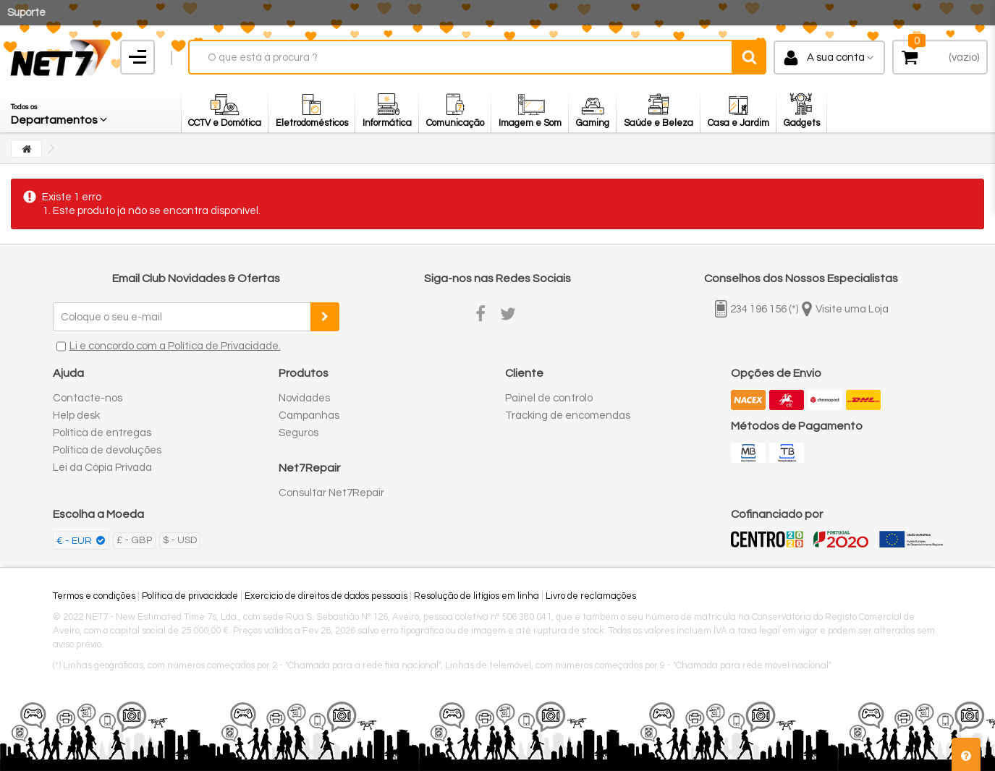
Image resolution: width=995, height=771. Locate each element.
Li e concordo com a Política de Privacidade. (175, 346)
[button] (60, 110)
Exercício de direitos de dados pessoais (326, 596)
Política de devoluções (107, 450)
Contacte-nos (87, 398)
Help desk (76, 415)
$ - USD (180, 540)
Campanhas (309, 415)
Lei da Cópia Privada (102, 467)
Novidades (304, 398)
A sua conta (836, 57)
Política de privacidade (190, 596)
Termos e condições (94, 596)
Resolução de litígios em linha (476, 596)
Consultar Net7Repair (331, 492)
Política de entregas (102, 432)
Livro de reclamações (591, 596)
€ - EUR (75, 541)
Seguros (298, 432)
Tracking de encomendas (567, 415)
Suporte (26, 12)
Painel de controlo (549, 398)
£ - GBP (134, 540)
